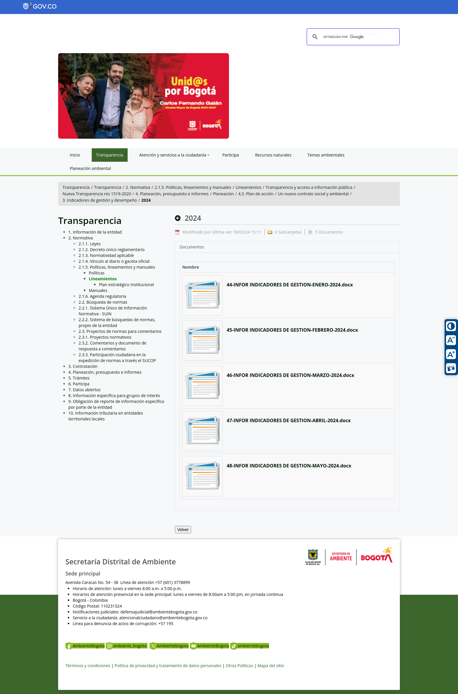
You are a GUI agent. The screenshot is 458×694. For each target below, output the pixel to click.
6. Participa (78, 384)
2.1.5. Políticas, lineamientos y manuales (193, 187)
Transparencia (76, 187)
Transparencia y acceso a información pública (309, 187)
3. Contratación (83, 366)
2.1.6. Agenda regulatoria (102, 296)
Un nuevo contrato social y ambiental (313, 193)
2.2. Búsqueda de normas (103, 302)
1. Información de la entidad (95, 232)
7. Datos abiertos (84, 389)
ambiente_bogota (127, 645)
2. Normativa (138, 187)
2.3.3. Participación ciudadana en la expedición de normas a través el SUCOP (117, 357)
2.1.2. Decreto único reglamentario (112, 249)
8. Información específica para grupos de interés (114, 395)
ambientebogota (249, 645)
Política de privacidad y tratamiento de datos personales (167, 665)
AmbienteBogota (85, 645)
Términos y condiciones (87, 665)
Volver (183, 529)
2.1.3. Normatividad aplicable (106, 255)
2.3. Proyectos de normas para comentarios (120, 331)
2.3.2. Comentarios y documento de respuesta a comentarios (112, 346)
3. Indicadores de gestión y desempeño (100, 200)
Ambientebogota (169, 645)
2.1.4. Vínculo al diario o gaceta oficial (114, 261)
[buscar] (352, 37)
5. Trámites (79, 378)
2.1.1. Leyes (89, 243)
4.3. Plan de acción (255, 193)
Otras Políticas (239, 665)
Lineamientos (248, 187)
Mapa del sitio (270, 665)
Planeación (223, 193)
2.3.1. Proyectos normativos (105, 337)
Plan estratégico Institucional (126, 284)
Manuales (98, 290)
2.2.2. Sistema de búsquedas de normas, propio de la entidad (117, 322)
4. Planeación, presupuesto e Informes (172, 193)
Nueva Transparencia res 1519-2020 (97, 193)
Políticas (97, 273)
